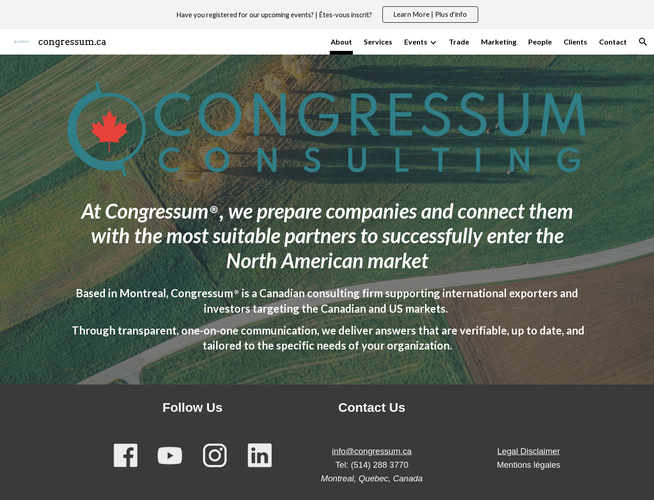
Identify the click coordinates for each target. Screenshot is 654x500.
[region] (327, 14)
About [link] (341, 41)
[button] (643, 42)
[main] (327, 228)
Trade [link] (459, 41)
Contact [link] (613, 41)
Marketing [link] (498, 41)
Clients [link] (575, 41)
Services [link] (378, 41)
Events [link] (415, 41)
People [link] (540, 41)
